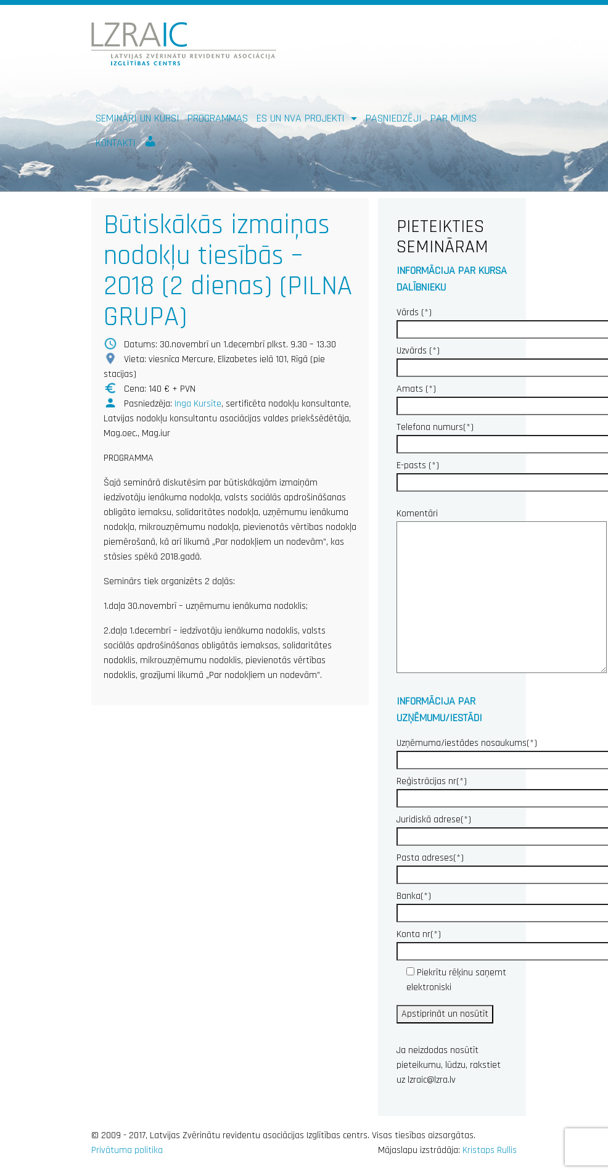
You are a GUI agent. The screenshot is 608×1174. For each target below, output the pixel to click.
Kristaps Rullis (489, 1150)
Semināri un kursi (137, 118)
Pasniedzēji (394, 118)
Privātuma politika (127, 1150)
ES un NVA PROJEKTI (302, 118)
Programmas (217, 118)
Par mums (453, 118)
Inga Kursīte (198, 403)
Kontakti (116, 143)
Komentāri (501, 592)
